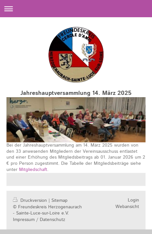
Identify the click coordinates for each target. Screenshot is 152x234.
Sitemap (59, 200)
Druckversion (31, 200)
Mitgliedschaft (33, 169)
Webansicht (127, 206)
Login (133, 200)
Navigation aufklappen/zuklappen (76, 9)
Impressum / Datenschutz (39, 219)
